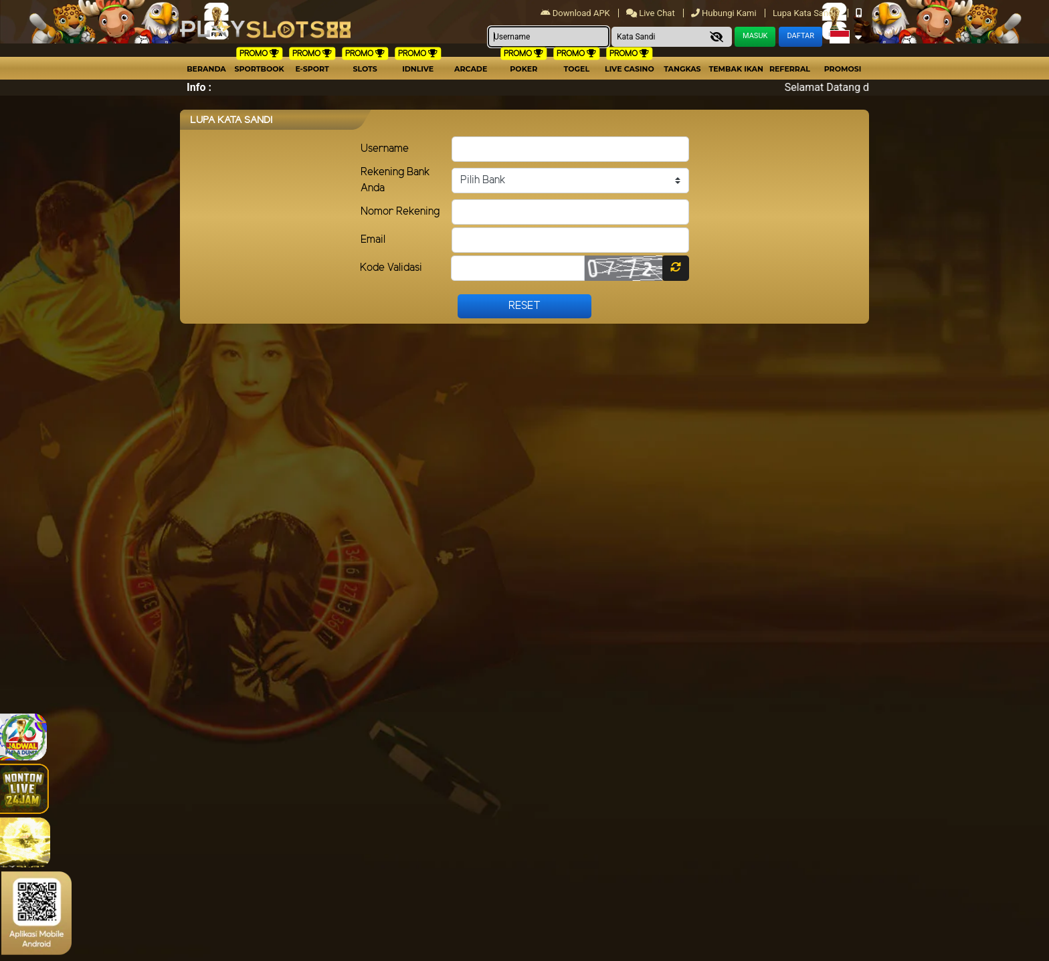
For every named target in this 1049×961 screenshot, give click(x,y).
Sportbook (259, 69)
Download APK (576, 13)
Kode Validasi (391, 267)
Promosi (843, 69)
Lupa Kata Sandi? (807, 13)
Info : (199, 87)
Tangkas (682, 69)
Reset (524, 306)
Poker (523, 69)
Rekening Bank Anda (395, 180)
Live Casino (629, 69)
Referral (789, 69)
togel (576, 69)
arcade (470, 69)
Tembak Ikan (735, 69)
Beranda (206, 69)
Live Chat (651, 13)
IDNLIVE (418, 69)
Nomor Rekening (400, 211)
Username (385, 148)
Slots (365, 69)
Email (373, 239)
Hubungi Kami (725, 13)
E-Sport (311, 69)
